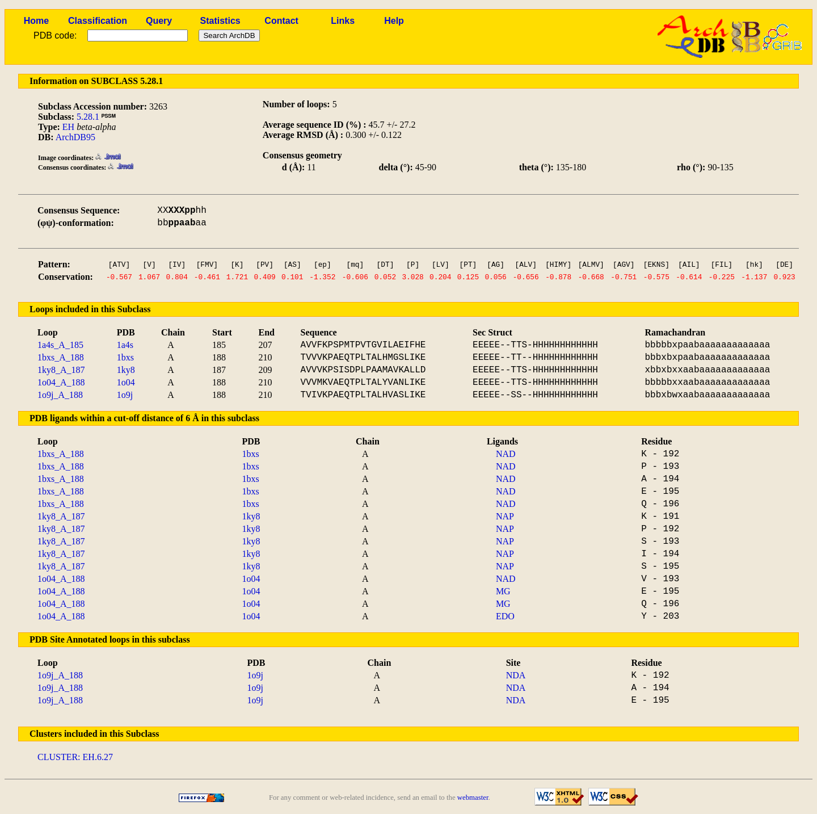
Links (343, 21)
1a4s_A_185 (60, 345)
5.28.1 (88, 116)
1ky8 (126, 370)
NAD (506, 454)
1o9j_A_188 (60, 395)
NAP (505, 516)
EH (68, 127)
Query (159, 21)
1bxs (125, 357)
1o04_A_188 (61, 382)
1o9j (125, 395)
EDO (505, 616)
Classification (97, 21)
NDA (516, 675)
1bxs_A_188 (60, 357)
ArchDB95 (75, 137)
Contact (281, 21)
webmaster (472, 798)
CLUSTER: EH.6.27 (75, 757)
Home (36, 21)
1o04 (126, 382)
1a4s (125, 345)
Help (394, 21)
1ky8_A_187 (61, 370)
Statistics (220, 21)
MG (503, 591)
